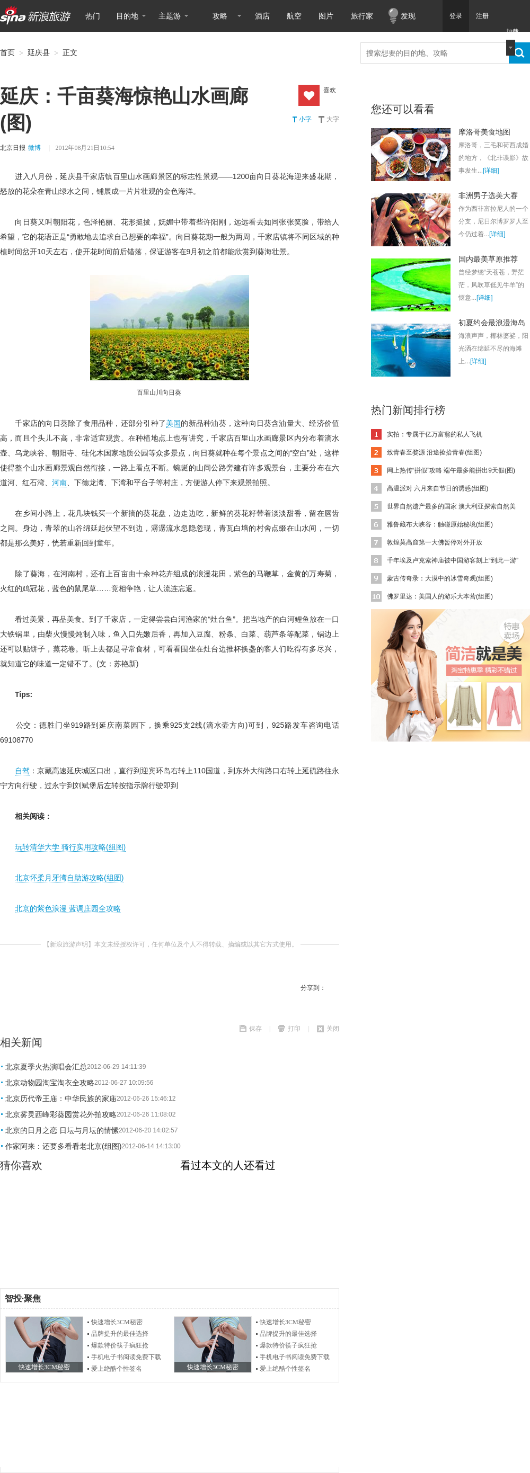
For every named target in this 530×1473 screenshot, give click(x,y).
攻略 (220, 16)
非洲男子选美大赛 (488, 195)
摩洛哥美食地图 (484, 132)
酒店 (262, 16)
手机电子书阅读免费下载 (126, 1357)
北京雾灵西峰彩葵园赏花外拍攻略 (61, 1114)
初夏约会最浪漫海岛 (491, 322)
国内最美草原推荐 (488, 259)
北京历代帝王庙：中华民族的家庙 (61, 1098)
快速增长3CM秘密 (117, 1322)
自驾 (22, 770)
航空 (294, 16)
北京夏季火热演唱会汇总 (46, 1067)
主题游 (169, 16)
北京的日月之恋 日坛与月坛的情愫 (62, 1130)
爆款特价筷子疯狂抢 (119, 1345)
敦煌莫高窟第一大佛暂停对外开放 (434, 542)
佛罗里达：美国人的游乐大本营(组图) (440, 596)
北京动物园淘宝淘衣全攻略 (49, 1082)
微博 (34, 147)
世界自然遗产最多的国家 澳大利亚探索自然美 (451, 506)
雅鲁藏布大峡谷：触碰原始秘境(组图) (440, 524)
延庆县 (39, 52)
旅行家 (362, 16)
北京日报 (12, 147)
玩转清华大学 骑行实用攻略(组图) (70, 847)
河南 (59, 482)
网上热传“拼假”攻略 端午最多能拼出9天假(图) (451, 470)
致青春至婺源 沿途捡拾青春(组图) (434, 452)
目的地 (127, 16)
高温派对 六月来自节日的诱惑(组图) (437, 488)
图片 (326, 16)
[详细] (491, 170)
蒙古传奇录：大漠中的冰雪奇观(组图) (440, 578)
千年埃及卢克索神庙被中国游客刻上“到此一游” (452, 560)
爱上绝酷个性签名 (116, 1368)
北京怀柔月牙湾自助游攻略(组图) (69, 877)
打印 (294, 1028)
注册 (482, 16)
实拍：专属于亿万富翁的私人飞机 (434, 434)
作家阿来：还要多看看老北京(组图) (63, 1146)
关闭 (332, 1028)
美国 (173, 423)
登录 (455, 16)
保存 (255, 1028)
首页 (7, 52)
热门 (92, 16)
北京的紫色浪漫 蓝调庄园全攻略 (68, 908)
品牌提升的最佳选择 (119, 1333)
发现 (408, 16)
